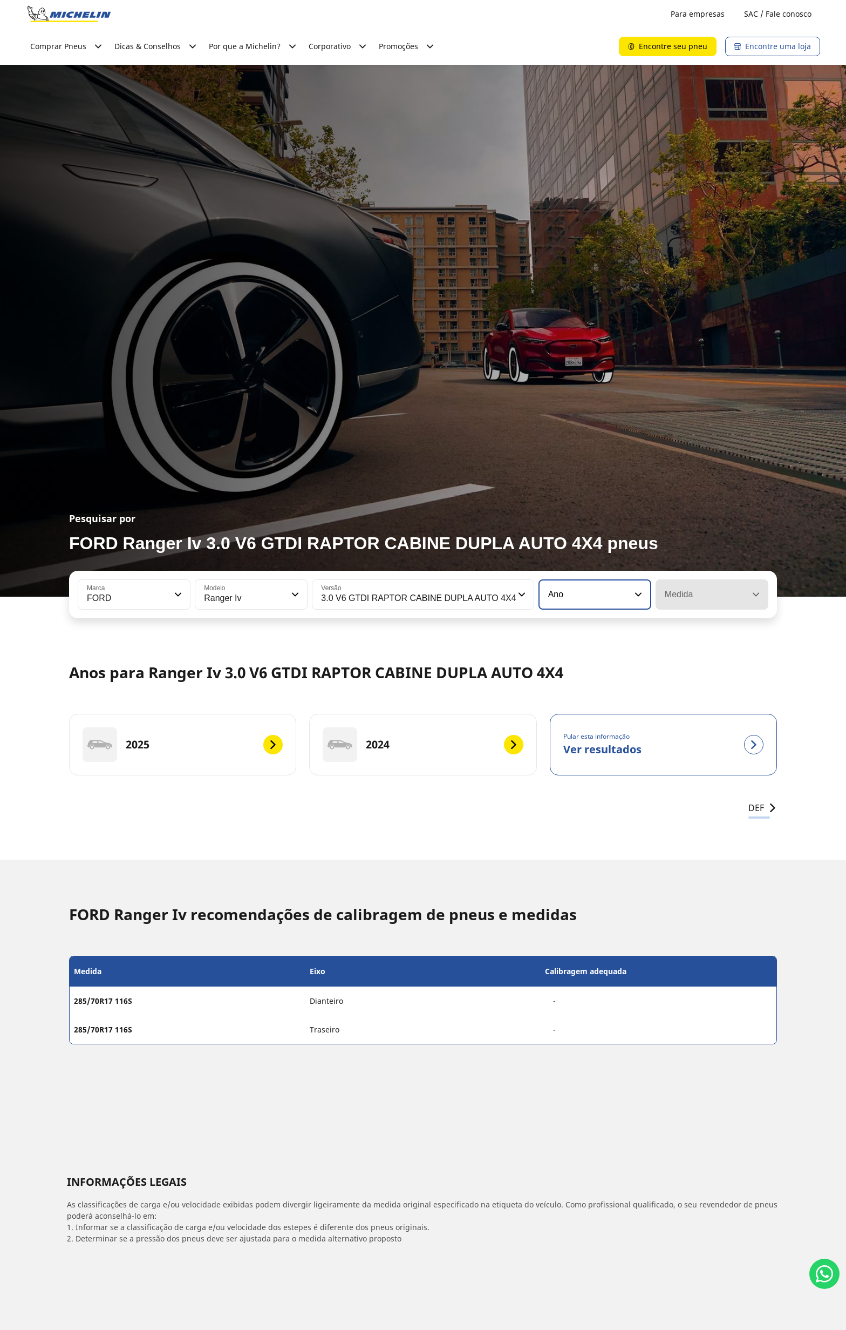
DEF (762, 808)
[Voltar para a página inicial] (69, 14)
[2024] (422, 744)
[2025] (182, 744)
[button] (177, 594)
